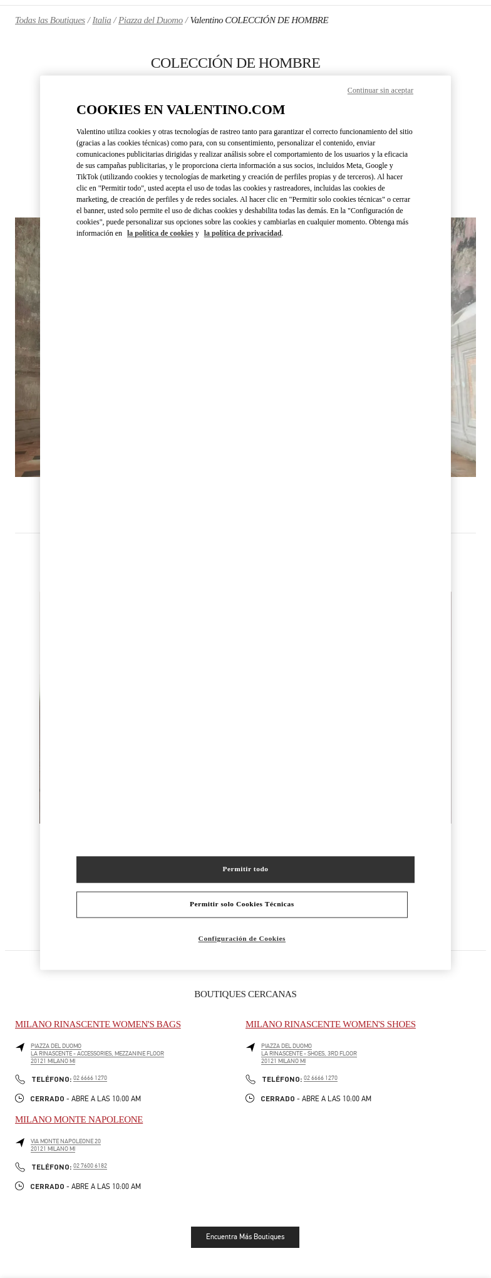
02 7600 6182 (90, 1166)
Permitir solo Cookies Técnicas (242, 904)
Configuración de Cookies (242, 939)
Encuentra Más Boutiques (245, 1236)
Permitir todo (245, 869)
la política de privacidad (243, 233)
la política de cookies (160, 233)
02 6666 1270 (90, 1078)
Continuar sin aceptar (380, 90)
